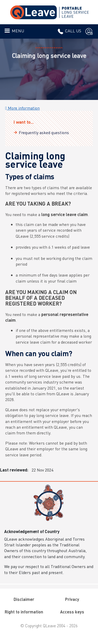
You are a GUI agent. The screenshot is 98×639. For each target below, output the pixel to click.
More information (22, 108)
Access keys (72, 611)
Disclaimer (24, 599)
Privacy (72, 599)
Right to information (24, 611)
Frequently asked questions (44, 132)
